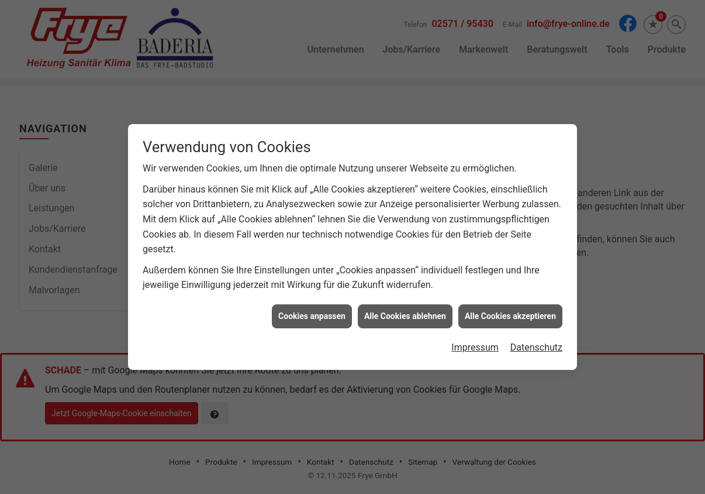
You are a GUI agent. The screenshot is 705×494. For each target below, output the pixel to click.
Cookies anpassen (311, 315)
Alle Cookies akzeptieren (510, 315)
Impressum (475, 346)
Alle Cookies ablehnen (405, 315)
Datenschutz (536, 346)
